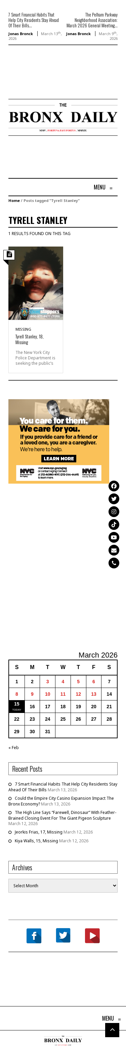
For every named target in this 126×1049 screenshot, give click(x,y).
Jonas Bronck (20, 33)
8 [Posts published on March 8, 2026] (16, 694)
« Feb (13, 747)
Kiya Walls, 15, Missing (36, 841)
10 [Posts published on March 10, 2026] (47, 694)
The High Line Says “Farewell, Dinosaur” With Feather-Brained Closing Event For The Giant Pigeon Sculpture (62, 815)
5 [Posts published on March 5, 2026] (78, 681)
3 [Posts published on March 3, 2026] (47, 681)
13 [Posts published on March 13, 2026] (93, 694)
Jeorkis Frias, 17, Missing (38, 832)
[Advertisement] (47, 82)
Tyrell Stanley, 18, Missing (29, 339)
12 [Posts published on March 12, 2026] (78, 694)
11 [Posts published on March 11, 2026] (63, 694)
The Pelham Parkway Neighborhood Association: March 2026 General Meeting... (92, 20)
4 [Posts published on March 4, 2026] (63, 681)
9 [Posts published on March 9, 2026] (32, 694)
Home (14, 200)
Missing (23, 329)
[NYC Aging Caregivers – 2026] (58, 441)
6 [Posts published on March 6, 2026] (93, 681)
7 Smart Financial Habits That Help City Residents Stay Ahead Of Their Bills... (33, 20)
